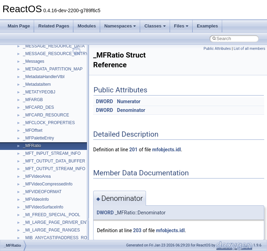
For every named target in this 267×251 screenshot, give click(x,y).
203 (137, 230)
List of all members (249, 48)
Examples (207, 26)
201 (133, 149)
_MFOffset (32, 130)
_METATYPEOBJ (39, 92)
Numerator (128, 101)
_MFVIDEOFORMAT (42, 191)
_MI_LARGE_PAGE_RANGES (51, 230)
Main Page (19, 26)
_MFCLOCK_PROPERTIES (49, 122)
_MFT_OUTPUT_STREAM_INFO (54, 168)
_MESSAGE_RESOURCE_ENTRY (55, 53)
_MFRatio (32, 145)
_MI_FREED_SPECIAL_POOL (51, 214)
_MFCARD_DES (38, 107)
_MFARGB (33, 99)
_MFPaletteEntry (38, 138)
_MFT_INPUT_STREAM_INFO (52, 153)
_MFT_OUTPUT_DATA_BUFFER (54, 161)
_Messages (33, 61)
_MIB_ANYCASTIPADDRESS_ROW (57, 237)
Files (181, 26)
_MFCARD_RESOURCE (46, 115)
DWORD (104, 101)
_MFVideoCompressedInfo (48, 184)
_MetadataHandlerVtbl (43, 76)
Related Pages (53, 26)
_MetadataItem (37, 84)
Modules (87, 26)
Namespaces (120, 26)
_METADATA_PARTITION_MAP (53, 69)
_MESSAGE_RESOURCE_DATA (54, 46)
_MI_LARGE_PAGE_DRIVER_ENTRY (59, 222)
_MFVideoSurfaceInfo (43, 207)
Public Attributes (217, 48)
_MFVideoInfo (36, 199)
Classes (154, 26)
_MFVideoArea (37, 176)
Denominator (131, 110)
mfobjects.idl (166, 149)
